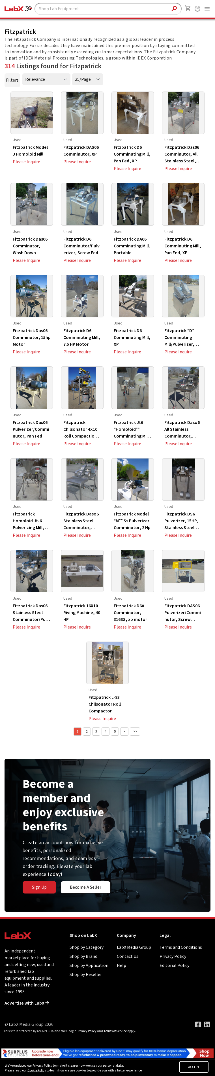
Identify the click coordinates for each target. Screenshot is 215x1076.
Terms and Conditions (181, 947)
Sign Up (39, 887)
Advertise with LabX (27, 1003)
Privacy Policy (173, 956)
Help (121, 965)
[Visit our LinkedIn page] (207, 1024)
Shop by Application (89, 965)
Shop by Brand (83, 956)
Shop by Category (87, 947)
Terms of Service (115, 1031)
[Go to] (107, 1053)
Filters (12, 80)
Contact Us (127, 956)
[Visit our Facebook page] (198, 1024)
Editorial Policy (174, 965)
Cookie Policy (36, 1070)
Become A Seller (85, 887)
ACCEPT (193, 1067)
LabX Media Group (134, 947)
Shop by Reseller (86, 974)
